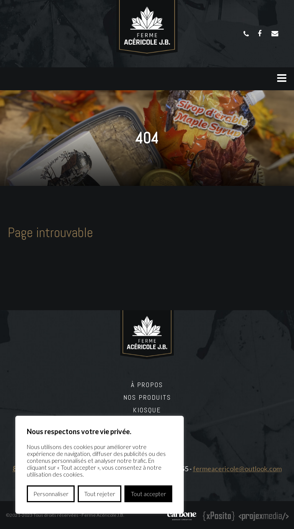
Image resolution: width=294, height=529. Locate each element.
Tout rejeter (99, 493)
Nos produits (147, 397)
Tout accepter (148, 493)
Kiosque (147, 409)
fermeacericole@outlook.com (237, 468)
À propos (147, 384)
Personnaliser (51, 493)
